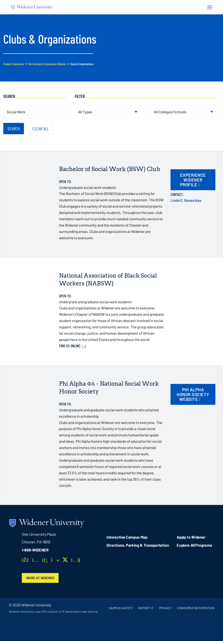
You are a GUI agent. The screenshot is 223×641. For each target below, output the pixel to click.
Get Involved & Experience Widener (47, 64)
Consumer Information (195, 608)
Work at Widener (41, 578)
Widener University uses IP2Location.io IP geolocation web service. (53, 612)
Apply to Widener (191, 537)
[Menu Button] (208, 7)
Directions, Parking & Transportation (137, 545)
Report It (146, 608)
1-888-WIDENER (35, 550)
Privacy (165, 608)
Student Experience (13, 64)
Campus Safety (121, 608)
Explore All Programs (194, 545)
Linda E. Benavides (186, 200)
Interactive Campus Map (126, 537)
